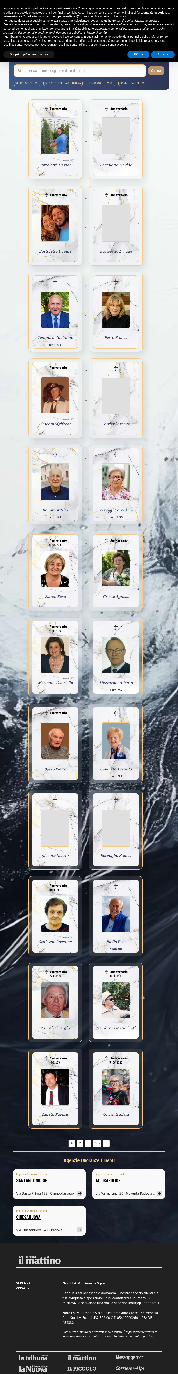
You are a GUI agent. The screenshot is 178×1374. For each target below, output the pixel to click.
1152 (97, 1143)
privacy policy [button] (165, 8)
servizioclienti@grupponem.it (136, 1303)
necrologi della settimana (63, 83)
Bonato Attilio (55, 510)
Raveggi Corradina (116, 510)
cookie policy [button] (118, 16)
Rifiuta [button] (138, 54)
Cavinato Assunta (116, 768)
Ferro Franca (115, 337)
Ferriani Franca (116, 423)
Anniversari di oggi (132, 83)
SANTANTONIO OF (31, 1180)
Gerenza (23, 1283)
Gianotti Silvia (116, 1114)
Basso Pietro (55, 768)
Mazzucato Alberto (116, 682)
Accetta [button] (163, 54)
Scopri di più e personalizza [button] (29, 54)
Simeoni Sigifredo (55, 423)
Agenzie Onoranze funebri (89, 1160)
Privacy (22, 1288)
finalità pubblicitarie (81, 28)
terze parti (67, 20)
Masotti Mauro (55, 855)
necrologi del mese (100, 83)
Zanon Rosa (55, 596)
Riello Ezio (115, 941)
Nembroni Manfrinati (115, 1027)
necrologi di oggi (26, 83)
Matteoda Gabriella (55, 682)
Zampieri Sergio (55, 1027)
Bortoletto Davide (55, 164)
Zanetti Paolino (55, 1114)
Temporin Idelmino (55, 337)
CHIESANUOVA (28, 1217)
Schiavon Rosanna (55, 941)
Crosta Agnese (116, 596)
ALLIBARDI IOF (108, 1180)
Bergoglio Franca (115, 855)
